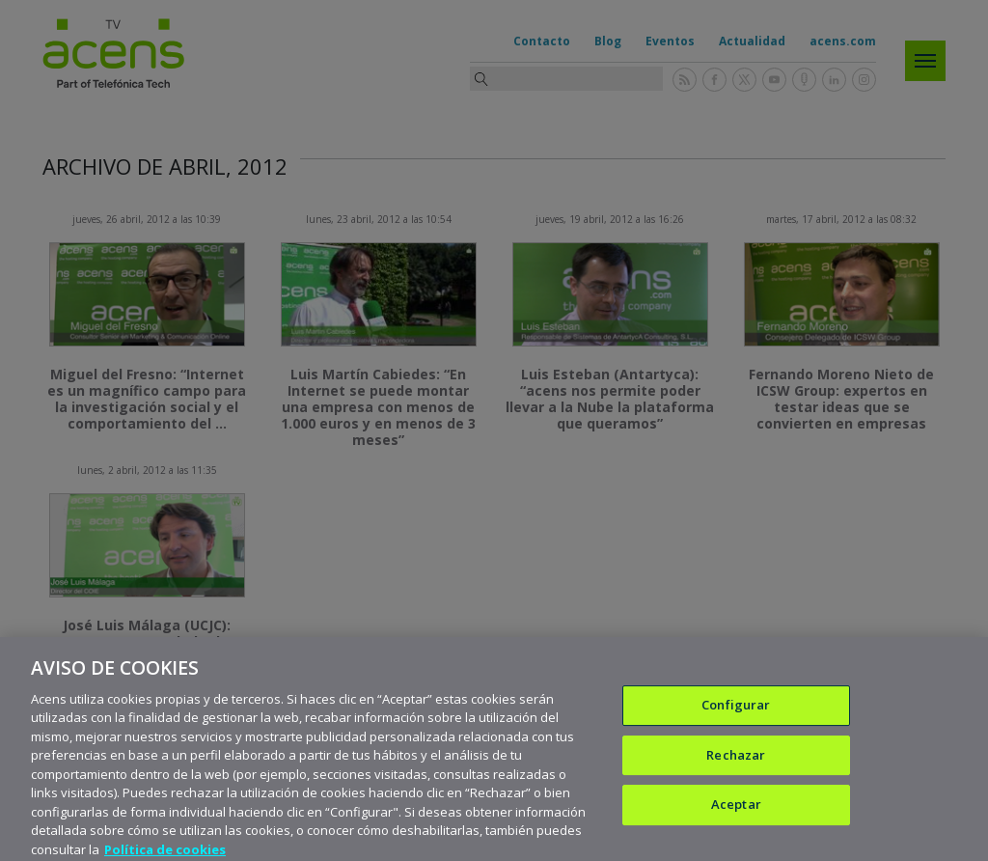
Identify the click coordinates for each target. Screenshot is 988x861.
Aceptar (736, 815)
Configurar (735, 716)
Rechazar (735, 765)
